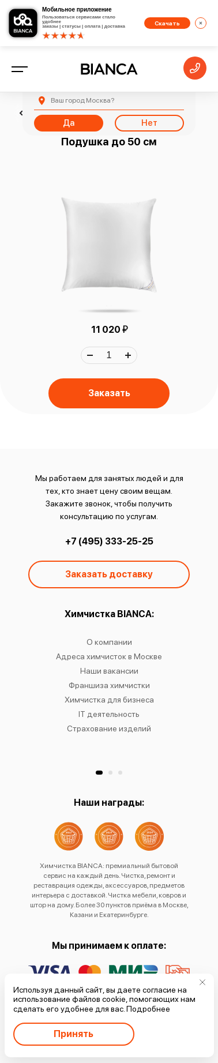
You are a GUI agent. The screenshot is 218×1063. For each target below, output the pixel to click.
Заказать (109, 393)
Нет (149, 123)
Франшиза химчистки (109, 685)
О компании (109, 642)
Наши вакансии (109, 670)
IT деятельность (109, 714)
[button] (99, 773)
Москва (82, 100)
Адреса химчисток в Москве (109, 656)
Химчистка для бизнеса (109, 699)
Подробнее (148, 1008)
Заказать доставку (109, 574)
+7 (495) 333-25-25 (109, 541)
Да (68, 123)
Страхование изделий (109, 728)
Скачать (167, 23)
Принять (73, 1033)
